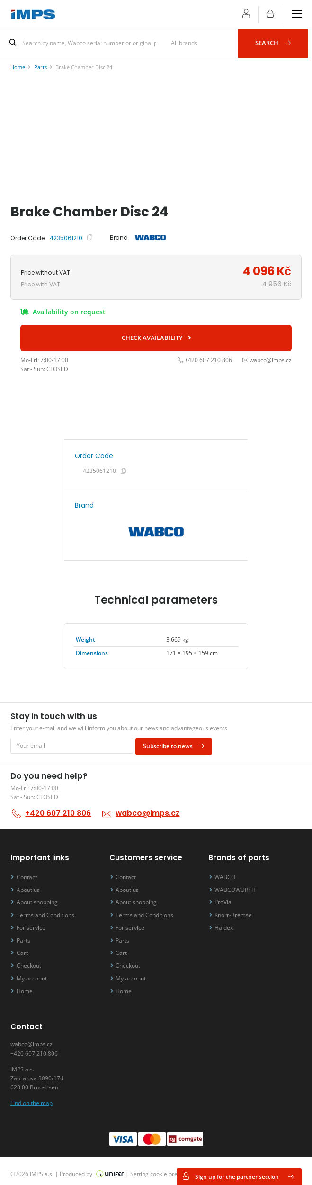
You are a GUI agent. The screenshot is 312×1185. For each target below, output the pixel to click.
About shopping (39, 899)
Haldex (226, 924)
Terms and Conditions (47, 912)
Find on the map (31, 1097)
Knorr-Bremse (235, 912)
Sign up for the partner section (238, 1176)
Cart (24, 949)
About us (30, 886)
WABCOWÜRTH (237, 886)
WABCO (227, 874)
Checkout (30, 961)
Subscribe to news (175, 744)
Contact (28, 874)
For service (32, 924)
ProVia (225, 899)
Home (26, 986)
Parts (25, 936)
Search (275, 42)
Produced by (92, 1168)
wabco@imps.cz (146, 811)
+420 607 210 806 (57, 811)
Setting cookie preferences (165, 1168)
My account (33, 974)
